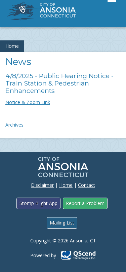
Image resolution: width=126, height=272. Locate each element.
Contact (86, 185)
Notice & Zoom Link (27, 102)
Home (12, 46)
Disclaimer (42, 185)
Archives (14, 125)
